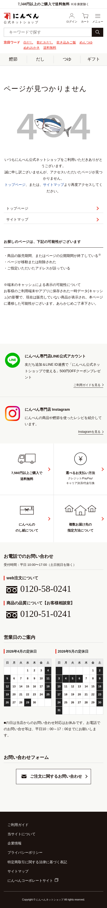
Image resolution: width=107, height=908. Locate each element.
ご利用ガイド (18, 825)
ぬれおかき (32, 48)
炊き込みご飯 (66, 42)
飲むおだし (45, 42)
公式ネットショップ (21, 18)
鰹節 (13, 59)
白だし (28, 42)
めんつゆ (86, 42)
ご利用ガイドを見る (87, 385)
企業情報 (15, 843)
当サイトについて (22, 834)
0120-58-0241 (38, 588)
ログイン (71, 18)
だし (40, 59)
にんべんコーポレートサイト (30, 880)
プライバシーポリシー (25, 852)
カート (85, 18)
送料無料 (49, 48)
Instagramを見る (89, 431)
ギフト (93, 59)
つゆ (67, 59)
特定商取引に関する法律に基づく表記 (37, 862)
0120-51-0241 (38, 613)
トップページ (15, 185)
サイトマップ (53, 185)
